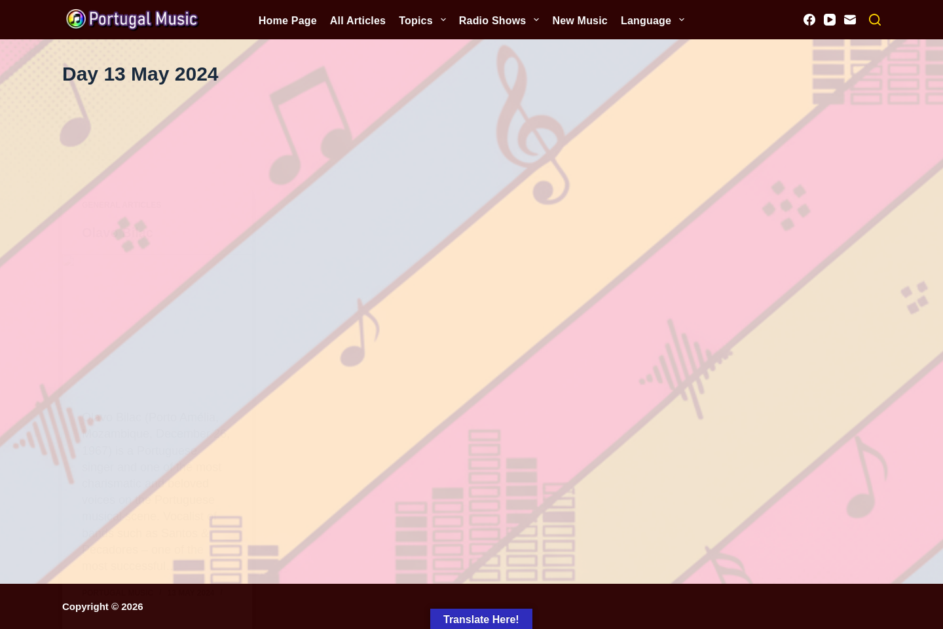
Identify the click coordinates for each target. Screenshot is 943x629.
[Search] (875, 20)
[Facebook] (809, 20)
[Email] (850, 20)
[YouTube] (830, 20)
